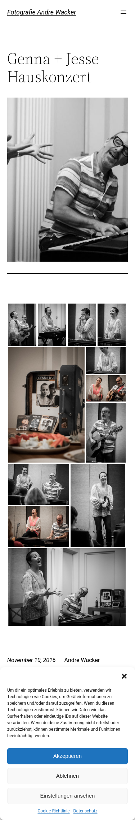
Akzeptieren (67, 756)
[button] (124, 676)
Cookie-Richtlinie (54, 810)
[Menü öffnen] (123, 12)
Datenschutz (85, 810)
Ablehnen (67, 776)
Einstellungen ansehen (67, 796)
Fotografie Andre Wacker (41, 12)
